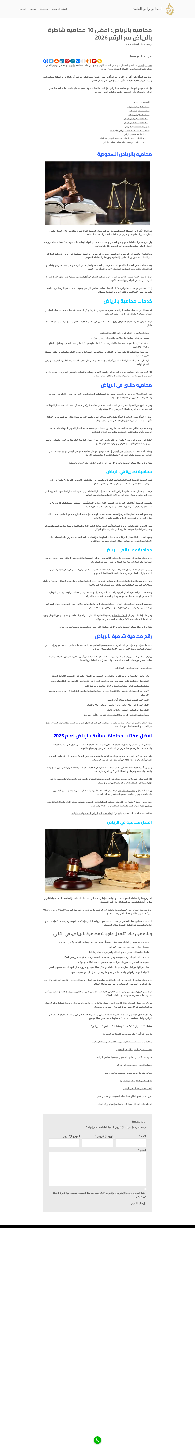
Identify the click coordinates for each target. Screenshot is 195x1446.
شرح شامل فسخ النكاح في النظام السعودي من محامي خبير (120, 1293)
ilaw (142, 45)
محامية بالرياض (144, 68)
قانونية (62, 68)
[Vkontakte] (78, 63)
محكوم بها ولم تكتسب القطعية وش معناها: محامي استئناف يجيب (118, 1229)
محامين (120, 433)
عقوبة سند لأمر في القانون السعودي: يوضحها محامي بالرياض (120, 1247)
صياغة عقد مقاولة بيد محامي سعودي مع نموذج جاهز (125, 1266)
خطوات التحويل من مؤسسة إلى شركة (131, 1256)
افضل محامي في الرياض (63, 428)
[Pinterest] (67, 63)
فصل (97, 704)
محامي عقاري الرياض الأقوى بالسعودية (132, 1238)
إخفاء (134, 113)
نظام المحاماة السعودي (129, 270)
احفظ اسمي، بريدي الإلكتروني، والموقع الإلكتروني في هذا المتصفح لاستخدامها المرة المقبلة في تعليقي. (99, 1412)
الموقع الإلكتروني (71, 1337)
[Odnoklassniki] (88, 63)
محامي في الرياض (117, 522)
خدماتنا (34, 9)
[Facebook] (45, 63)
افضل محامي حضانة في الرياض (135, 1284)
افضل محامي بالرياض (135, 1156)
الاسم (142, 1337)
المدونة (23, 9)
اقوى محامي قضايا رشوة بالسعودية (134, 1275)
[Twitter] (51, 63)
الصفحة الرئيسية (63, 9)
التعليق (142, 1353)
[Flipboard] (94, 63)
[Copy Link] (99, 63)
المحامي (136, 87)
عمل (94, 101)
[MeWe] (72, 63)
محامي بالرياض (83, 326)
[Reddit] (56, 63)
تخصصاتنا (46, 9)
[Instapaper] (83, 63)
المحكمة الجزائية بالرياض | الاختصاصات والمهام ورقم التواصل (120, 1302)
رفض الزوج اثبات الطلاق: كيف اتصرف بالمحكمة (83, 536)
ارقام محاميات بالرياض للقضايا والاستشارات (85, 966)
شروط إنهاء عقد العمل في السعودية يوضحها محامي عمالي (78, 732)
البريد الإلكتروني (104, 1337)
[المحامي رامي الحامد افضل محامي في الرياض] (154, 8)
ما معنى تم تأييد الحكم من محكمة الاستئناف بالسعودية (124, 1220)
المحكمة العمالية (115, 718)
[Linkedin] (61, 63)
